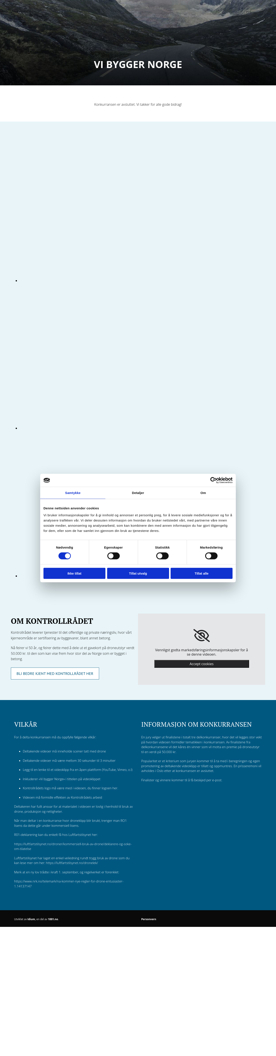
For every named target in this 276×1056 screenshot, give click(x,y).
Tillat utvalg (138, 573)
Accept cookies (201, 663)
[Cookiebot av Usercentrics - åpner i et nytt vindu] (214, 480)
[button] (55, 673)
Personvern (148, 919)
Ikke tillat (74, 573)
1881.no (53, 919)
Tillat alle (202, 573)
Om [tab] (203, 493)
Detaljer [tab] (138, 493)
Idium (31, 919)
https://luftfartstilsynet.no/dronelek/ (72, 863)
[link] (201, 635)
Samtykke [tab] (73, 493)
